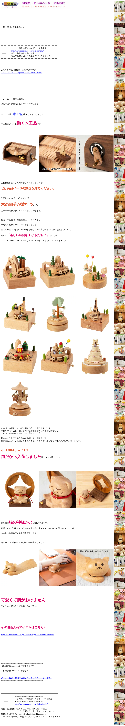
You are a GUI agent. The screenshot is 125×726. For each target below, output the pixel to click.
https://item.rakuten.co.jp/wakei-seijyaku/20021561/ (21, 72)
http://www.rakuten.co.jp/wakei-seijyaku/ (27, 51)
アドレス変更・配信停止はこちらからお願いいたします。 (26, 678)
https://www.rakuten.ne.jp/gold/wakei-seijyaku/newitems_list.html (27, 635)
